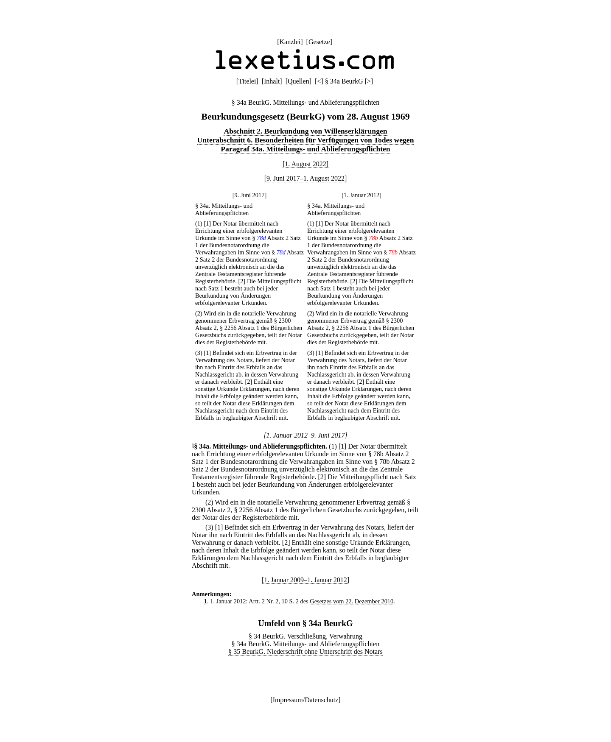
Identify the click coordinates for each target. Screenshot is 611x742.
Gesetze (319, 41)
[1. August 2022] (305, 163)
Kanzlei (289, 41)
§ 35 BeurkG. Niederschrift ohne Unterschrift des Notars (305, 651)
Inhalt (272, 81)
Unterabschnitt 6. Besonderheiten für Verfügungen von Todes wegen (305, 140)
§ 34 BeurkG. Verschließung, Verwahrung (305, 636)
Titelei (247, 81)
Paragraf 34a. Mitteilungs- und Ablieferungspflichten (305, 149)
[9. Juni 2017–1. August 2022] (305, 178)
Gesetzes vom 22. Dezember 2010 (351, 601)
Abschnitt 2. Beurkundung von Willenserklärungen (305, 131)
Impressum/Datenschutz (306, 699)
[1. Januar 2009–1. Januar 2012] (305, 579)
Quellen (298, 81)
